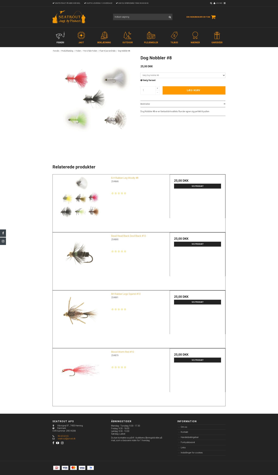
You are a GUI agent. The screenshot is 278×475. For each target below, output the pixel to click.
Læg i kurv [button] (193, 90)
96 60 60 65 (60, 436)
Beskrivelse (145, 104)
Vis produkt (198, 186)
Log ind (218, 3)
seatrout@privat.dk (66, 438)
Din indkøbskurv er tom (201, 17)
